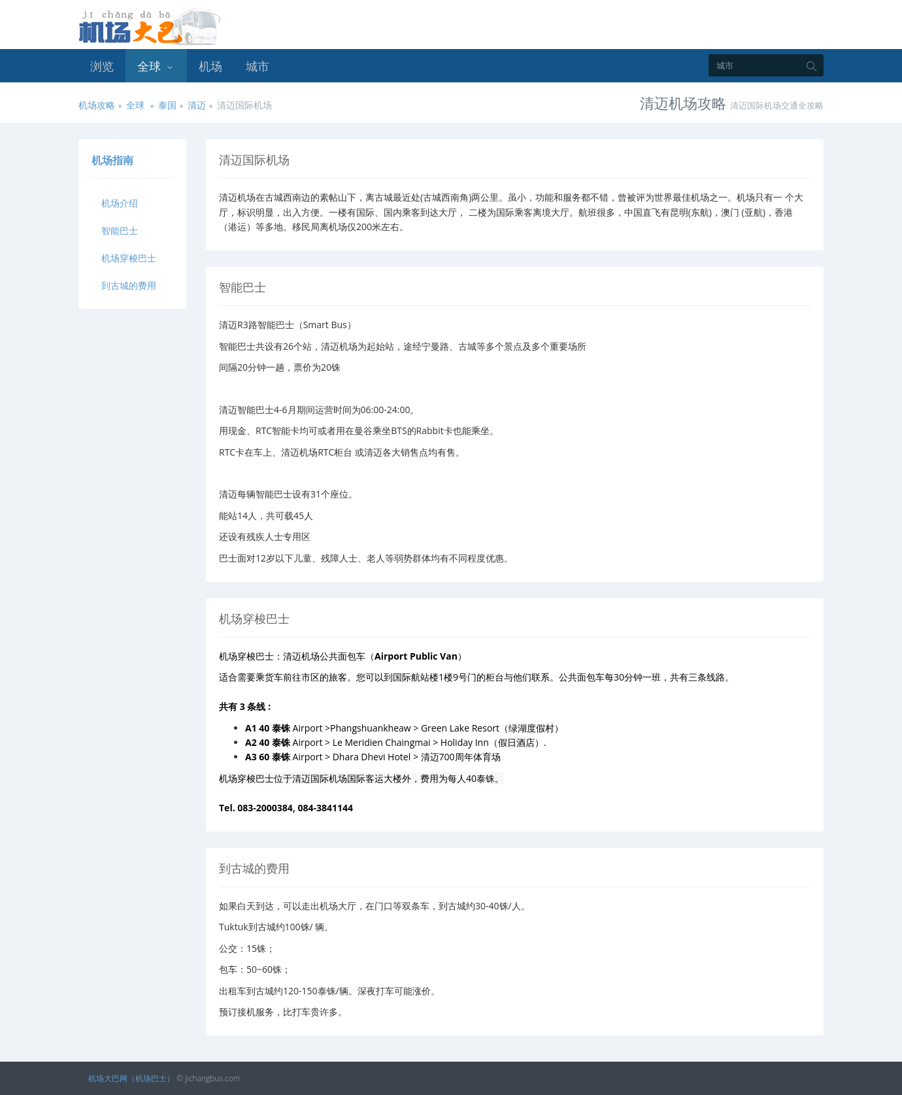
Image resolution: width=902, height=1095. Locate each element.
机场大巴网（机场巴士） (131, 1078)
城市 (257, 66)
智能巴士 (119, 230)
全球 (156, 66)
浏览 (102, 66)
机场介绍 (119, 203)
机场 (210, 66)
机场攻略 (96, 105)
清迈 (197, 105)
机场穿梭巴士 (128, 258)
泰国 (167, 105)
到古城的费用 (128, 285)
